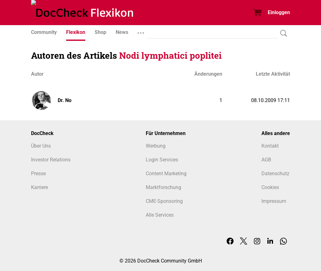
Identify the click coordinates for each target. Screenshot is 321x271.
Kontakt (270, 146)
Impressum (273, 201)
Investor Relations (51, 160)
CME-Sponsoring (164, 201)
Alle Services (160, 215)
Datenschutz (275, 173)
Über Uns (41, 146)
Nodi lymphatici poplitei (170, 55)
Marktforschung (163, 187)
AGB (266, 160)
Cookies (270, 187)
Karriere (39, 187)
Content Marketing (166, 173)
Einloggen (279, 12)
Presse (38, 173)
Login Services (162, 160)
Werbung (156, 146)
